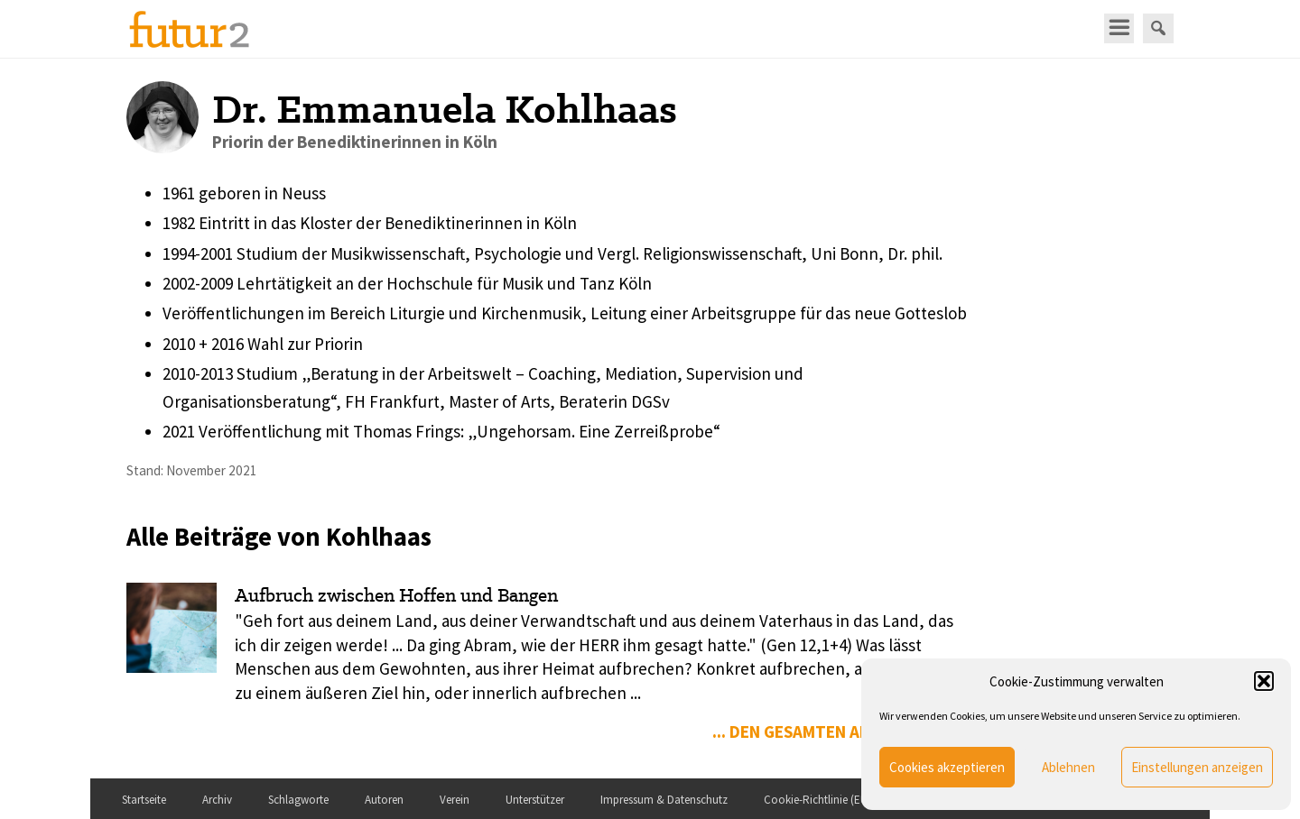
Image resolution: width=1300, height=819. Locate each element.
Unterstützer (535, 799)
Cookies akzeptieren (947, 767)
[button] (1264, 681)
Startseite (144, 799)
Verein (454, 799)
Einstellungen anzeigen (1197, 767)
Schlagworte (298, 799)
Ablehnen (1068, 767)
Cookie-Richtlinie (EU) (817, 799)
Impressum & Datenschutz (664, 799)
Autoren (384, 799)
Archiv (217, 799)
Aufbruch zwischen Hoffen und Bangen (396, 595)
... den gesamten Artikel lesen (836, 731)
